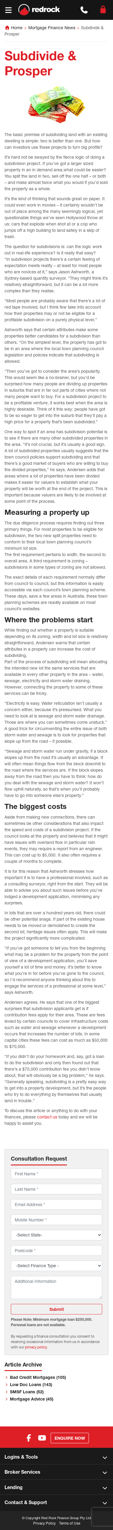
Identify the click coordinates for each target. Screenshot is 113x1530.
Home (17, 27)
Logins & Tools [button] (21, 1457)
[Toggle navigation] (8, 10)
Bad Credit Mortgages (38, 1377)
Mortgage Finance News (51, 27)
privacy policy (36, 1347)
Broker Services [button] (22, 1472)
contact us (47, 1116)
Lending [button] (14, 1487)
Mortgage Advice (31, 1398)
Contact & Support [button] (26, 1502)
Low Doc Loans (31, 1384)
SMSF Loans (27, 1391)
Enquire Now (70, 1438)
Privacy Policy (44, 1523)
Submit (56, 1309)
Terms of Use (69, 1523)
